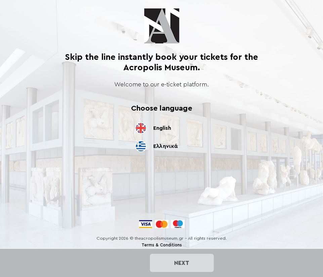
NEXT (181, 263)
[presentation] (161, 209)
